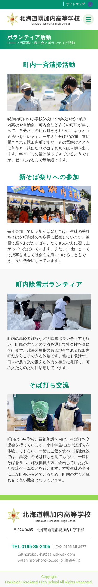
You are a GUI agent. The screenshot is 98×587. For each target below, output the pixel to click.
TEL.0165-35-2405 (31, 546)
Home (11, 43)
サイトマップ (75, 4)
